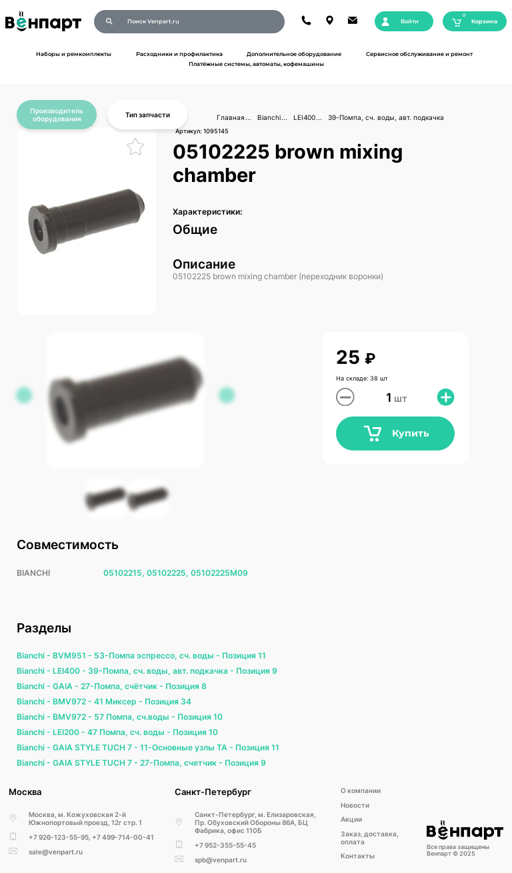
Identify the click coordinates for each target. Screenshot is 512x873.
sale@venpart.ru (56, 852)
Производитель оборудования (56, 115)
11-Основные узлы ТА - (187, 747)
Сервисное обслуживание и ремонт (419, 54)
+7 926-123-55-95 (59, 837)
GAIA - (67, 686)
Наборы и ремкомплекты (73, 54)
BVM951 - (73, 655)
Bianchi (269, 117)
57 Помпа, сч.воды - (135, 717)
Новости (355, 805)
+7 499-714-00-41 (123, 837)
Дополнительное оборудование (294, 54)
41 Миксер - (119, 701)
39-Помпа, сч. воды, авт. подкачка (386, 117)
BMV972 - (73, 701)
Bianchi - (35, 655)
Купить (395, 433)
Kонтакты (358, 856)
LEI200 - (70, 732)
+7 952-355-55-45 (225, 845)
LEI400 (304, 117)
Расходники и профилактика (179, 54)
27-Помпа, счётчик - (123, 686)
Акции (351, 819)
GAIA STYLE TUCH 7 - (96, 747)
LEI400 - (70, 671)
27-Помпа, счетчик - (182, 763)
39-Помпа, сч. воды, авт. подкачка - (162, 671)
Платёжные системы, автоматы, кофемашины (256, 64)
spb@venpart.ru (221, 860)
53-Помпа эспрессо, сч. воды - (158, 655)
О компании (361, 790)
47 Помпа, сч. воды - (130, 732)
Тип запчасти (147, 115)
